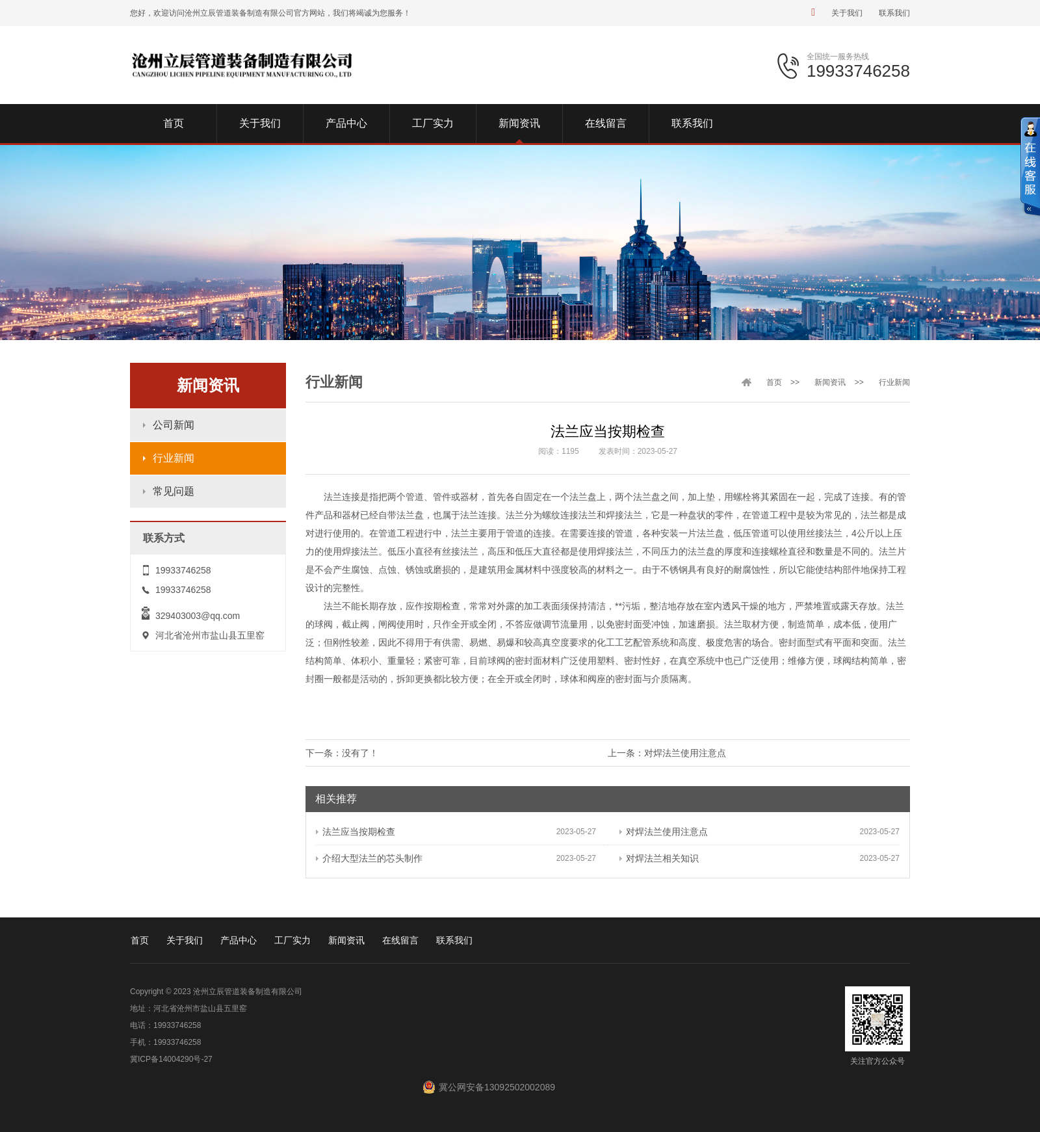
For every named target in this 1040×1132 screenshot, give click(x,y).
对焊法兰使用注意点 (685, 753)
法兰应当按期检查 (355, 831)
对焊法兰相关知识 (659, 858)
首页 (774, 382)
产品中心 (238, 940)
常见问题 (173, 491)
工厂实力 (292, 940)
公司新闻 (173, 424)
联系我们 (894, 13)
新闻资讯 (830, 382)
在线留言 (400, 940)
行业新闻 (173, 458)
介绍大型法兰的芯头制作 (369, 858)
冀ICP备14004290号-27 (171, 1059)
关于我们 (847, 13)
